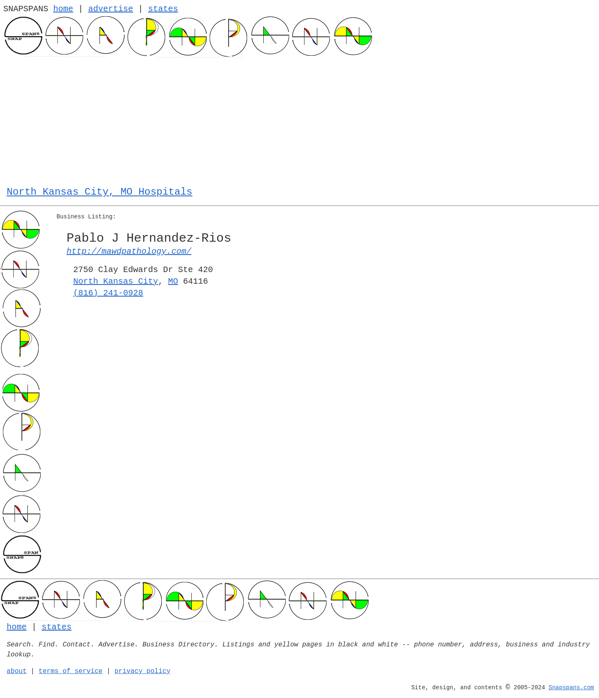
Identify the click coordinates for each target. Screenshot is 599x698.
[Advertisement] (299, 120)
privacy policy (142, 671)
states (163, 9)
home (63, 9)
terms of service (71, 671)
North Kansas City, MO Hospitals (99, 192)
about (17, 671)
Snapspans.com (571, 687)
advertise (110, 9)
